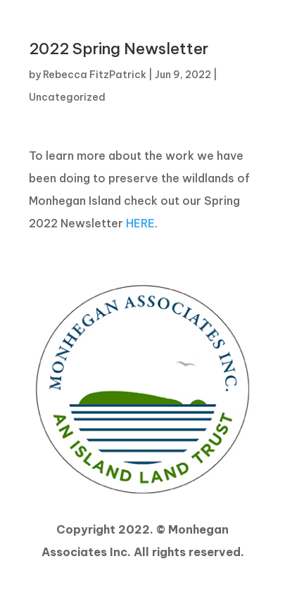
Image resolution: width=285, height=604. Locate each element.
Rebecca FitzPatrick (94, 74)
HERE (140, 223)
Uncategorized (67, 97)
